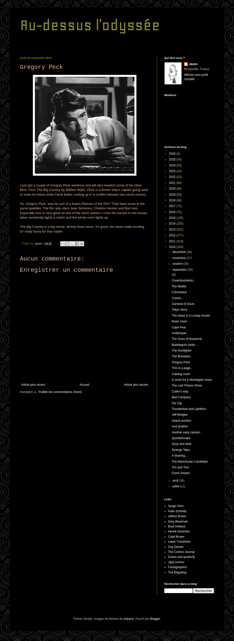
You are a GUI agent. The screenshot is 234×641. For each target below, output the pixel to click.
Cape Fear (179, 327)
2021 (172, 183)
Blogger (155, 619)
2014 (172, 223)
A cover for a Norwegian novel (192, 380)
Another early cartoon (186, 432)
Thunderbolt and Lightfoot (189, 409)
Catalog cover (181, 374)
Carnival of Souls (183, 304)
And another (180, 426)
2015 (172, 218)
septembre (180, 269)
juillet (176, 486)
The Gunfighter (182, 350)
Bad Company (181, 397)
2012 (172, 235)
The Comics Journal (181, 552)
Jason (193, 64)
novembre (180, 258)
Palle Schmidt (177, 511)
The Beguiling (177, 572)
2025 (172, 159)
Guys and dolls (181, 444)
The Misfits (179, 286)
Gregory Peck (181, 362)
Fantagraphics (177, 567)
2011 (172, 241)
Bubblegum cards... (184, 345)
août (176, 480)
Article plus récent (33, 384)
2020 (172, 188)
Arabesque (179, 333)
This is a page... (182, 368)
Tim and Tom (180, 467)
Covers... (178, 298)
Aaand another (181, 420)
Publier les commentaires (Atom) (60, 392)
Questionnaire (181, 438)
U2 (174, 274)
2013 (172, 229)
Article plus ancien (136, 384)
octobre (178, 263)
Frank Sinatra (181, 473)
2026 (172, 153)
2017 (172, 206)
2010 (172, 247)
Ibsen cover (179, 321)
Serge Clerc (176, 506)
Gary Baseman (178, 521)
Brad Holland (176, 526)
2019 (172, 194)
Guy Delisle (175, 547)
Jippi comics (176, 562)
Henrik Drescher (179, 531)
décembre (180, 252)
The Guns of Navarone (187, 339)
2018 (172, 200)
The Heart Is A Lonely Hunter (191, 315)
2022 (172, 177)
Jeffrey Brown (177, 516)
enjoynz (128, 619)
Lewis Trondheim (179, 541)
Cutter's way (180, 391)
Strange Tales (181, 450)
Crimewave (179, 292)
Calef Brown (176, 536)
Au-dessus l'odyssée (90, 25)
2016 (172, 212)
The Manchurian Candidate (190, 461)
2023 (172, 171)
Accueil (84, 384)
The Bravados (181, 356)
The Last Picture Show (187, 385)
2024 (172, 165)
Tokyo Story (179, 309)
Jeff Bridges (179, 414)
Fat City (177, 403)
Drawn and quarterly (181, 557)
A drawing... (179, 455)
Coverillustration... (184, 280)
